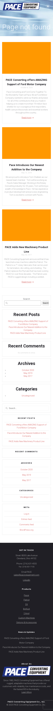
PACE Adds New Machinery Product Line (28, 333)
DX (26, 604)
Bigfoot (26, 609)
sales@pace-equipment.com (26, 575)
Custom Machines (26, 618)
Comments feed (26, 524)
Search (26, 299)
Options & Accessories (26, 622)
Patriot (27, 600)
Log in (26, 514)
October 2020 (28, 370)
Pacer (26, 595)
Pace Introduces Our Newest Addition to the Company (26, 647)
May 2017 (28, 376)
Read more (26, 117)
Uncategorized (28, 396)
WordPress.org (26, 530)
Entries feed (26, 519)
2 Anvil (26, 613)
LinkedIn (26, 580)
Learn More (26, 692)
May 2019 (28, 373)
